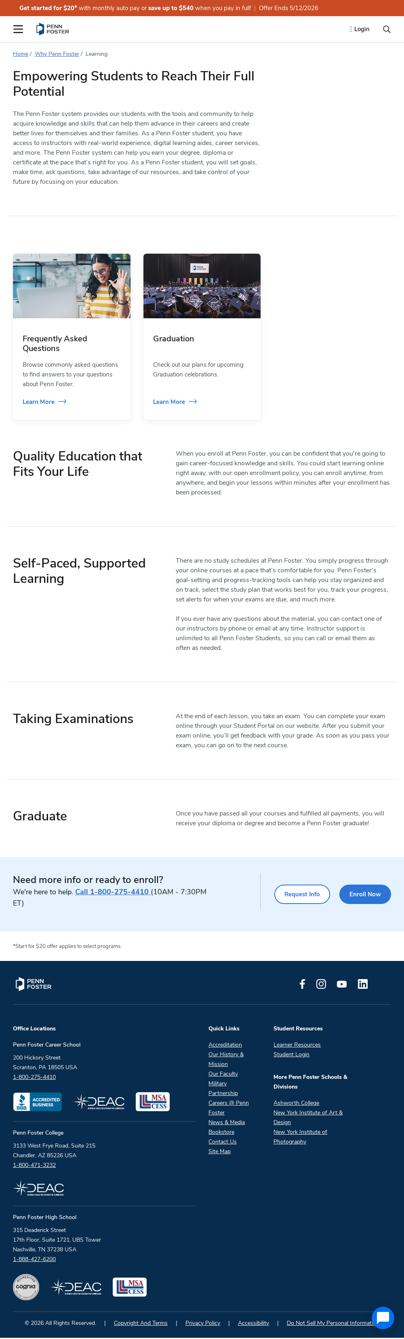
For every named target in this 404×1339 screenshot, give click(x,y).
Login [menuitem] (362, 29)
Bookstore (221, 1133)
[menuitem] (53, 29)
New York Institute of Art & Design (308, 1118)
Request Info (301, 895)
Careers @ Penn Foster (228, 1109)
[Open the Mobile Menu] (18, 29)
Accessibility (253, 1324)
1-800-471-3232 (34, 1166)
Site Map (219, 1152)
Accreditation (225, 1046)
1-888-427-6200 (34, 1260)
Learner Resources (297, 1046)
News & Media (226, 1123)
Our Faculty (223, 1075)
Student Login (291, 1055)
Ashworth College (296, 1104)
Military (217, 1085)
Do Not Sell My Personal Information (333, 1324)
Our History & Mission (226, 1060)
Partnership (223, 1094)
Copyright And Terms (141, 1324)
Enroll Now (365, 895)
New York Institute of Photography (300, 1138)
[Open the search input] (387, 29)
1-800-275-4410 (113, 893)
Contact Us (222, 1143)
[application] (383, 1318)
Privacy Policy (202, 1324)
